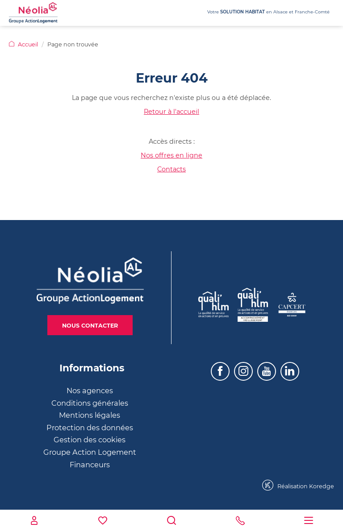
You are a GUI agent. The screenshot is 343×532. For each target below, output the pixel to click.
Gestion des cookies (89, 439)
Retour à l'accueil (171, 112)
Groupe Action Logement (89, 452)
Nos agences (90, 390)
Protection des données (89, 427)
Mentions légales (89, 415)
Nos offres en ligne (171, 155)
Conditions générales (89, 403)
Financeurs (90, 464)
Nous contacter (90, 325)
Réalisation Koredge (298, 485)
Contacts (171, 169)
